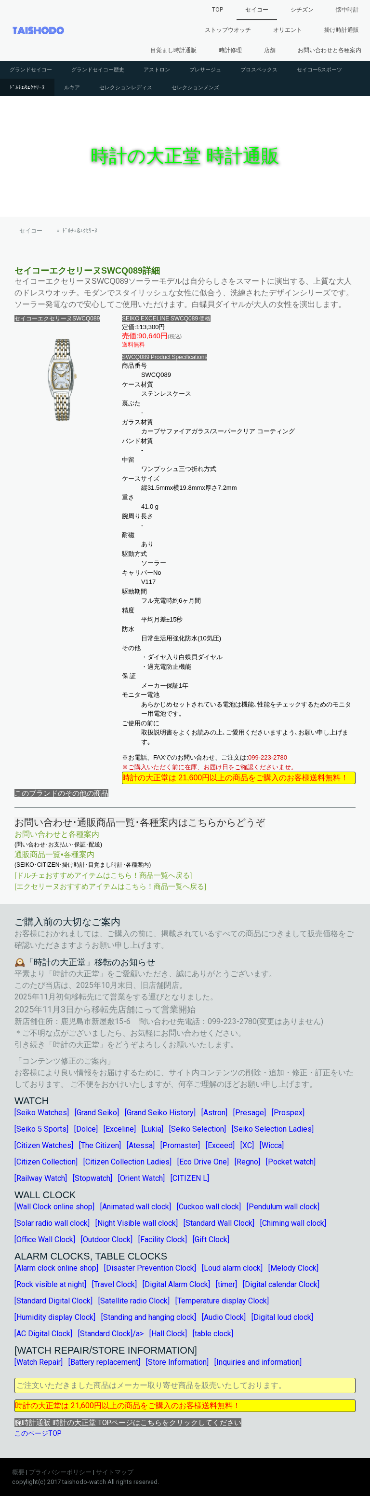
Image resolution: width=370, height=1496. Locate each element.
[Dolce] (86, 1129)
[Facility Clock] (162, 1239)
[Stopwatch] (92, 1178)
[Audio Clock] (224, 1317)
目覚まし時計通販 (173, 50)
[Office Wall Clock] (44, 1239)
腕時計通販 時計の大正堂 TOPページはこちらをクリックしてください (127, 1422)
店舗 (270, 50)
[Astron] (214, 1112)
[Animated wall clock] (135, 1206)
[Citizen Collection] (46, 1161)
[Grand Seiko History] (160, 1112)
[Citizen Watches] (43, 1145)
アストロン (157, 69)
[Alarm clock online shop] (56, 1268)
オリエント (287, 30)
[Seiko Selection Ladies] (273, 1129)
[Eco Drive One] (203, 1161)
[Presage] (249, 1112)
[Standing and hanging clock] (148, 1317)
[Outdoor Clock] (106, 1239)
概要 (18, 1472)
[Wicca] (272, 1145)
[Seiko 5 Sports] (41, 1129)
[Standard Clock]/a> (111, 1333)
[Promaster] (180, 1145)
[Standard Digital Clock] (53, 1300)
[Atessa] (141, 1145)
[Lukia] (152, 1129)
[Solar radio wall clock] (52, 1223)
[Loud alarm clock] (232, 1268)
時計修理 (230, 50)
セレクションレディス (125, 87)
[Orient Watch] (141, 1178)
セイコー (256, 9)
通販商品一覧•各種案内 (54, 854)
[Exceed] (220, 1145)
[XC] (247, 1145)
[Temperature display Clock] (222, 1300)
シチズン (302, 9)
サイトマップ (114, 1472)
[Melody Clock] (293, 1268)
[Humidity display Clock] (54, 1317)
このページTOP (38, 1433)
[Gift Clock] (211, 1239)
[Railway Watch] (40, 1178)
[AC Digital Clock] (43, 1333)
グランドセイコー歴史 (97, 69)
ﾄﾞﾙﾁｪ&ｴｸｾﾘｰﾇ (27, 87)
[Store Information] (177, 1362)
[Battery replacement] (104, 1362)
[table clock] (213, 1333)
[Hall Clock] (168, 1333)
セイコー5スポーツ (319, 69)
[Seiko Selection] (197, 1129)
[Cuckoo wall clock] (209, 1206)
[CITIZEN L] (190, 1178)
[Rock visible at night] (50, 1284)
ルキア (72, 87)
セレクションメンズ (195, 87)
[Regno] (247, 1161)
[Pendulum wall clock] (283, 1206)
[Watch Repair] (38, 1362)
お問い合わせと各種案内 (329, 50)
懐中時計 (347, 9)
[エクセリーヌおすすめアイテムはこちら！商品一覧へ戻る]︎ (110, 886)
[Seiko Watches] (41, 1112)
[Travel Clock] (114, 1284)
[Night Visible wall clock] (136, 1223)
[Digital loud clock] (282, 1317)
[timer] (226, 1284)
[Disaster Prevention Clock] (150, 1268)
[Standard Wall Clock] (219, 1223)
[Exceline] (120, 1129)
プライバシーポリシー (60, 1472)
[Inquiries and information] (258, 1362)
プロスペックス (259, 69)
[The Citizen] (100, 1145)
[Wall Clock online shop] (54, 1206)
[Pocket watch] (291, 1161)
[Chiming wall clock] (293, 1223)
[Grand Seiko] (97, 1112)
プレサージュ (205, 69)
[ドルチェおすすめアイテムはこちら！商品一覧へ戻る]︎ (103, 875)
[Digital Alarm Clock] (176, 1284)
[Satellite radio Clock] (134, 1300)
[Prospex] (288, 1112)
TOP (217, 9)
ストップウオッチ (228, 30)
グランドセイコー (31, 69)
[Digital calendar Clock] (281, 1284)
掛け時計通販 (341, 30)
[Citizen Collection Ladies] (127, 1161)
